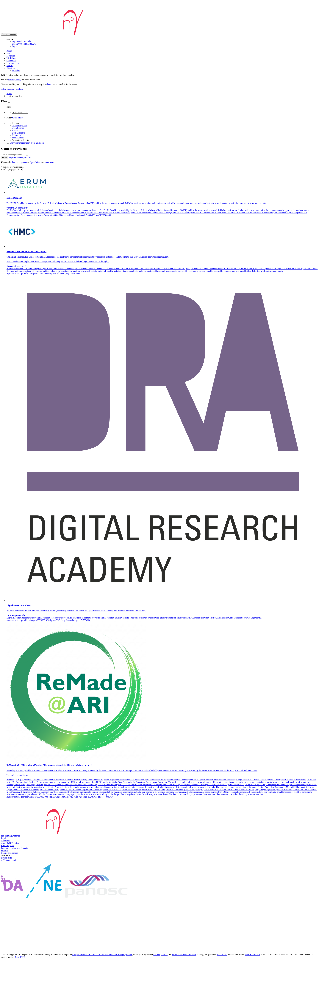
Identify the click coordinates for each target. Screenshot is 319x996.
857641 (156, 954)
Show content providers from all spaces (25, 143)
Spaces (9, 65)
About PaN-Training (10, 843)
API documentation (9, 860)
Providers (16, 70)
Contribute (5, 841)
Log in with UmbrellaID (22, 41)
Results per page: (9, 169)
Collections (11, 60)
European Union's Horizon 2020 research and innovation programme (102, 954)
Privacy (4, 850)
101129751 (222, 954)
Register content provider (20, 157)
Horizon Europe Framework (184, 954)
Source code (6, 858)
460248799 (20, 957)
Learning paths (13, 63)
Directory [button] (11, 68)
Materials (11, 56)
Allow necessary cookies (12, 89)
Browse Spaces (7, 845)
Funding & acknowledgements (14, 848)
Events (9, 53)
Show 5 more (18, 138)
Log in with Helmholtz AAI (24, 44)
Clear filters (17, 118)
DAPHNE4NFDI (252, 954)
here (49, 84)
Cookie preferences (9, 853)
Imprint (4, 838)
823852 (164, 954)
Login (14, 46)
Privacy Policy (14, 80)
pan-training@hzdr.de (10, 836)
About (9, 51)
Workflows (11, 58)
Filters (4, 157)
